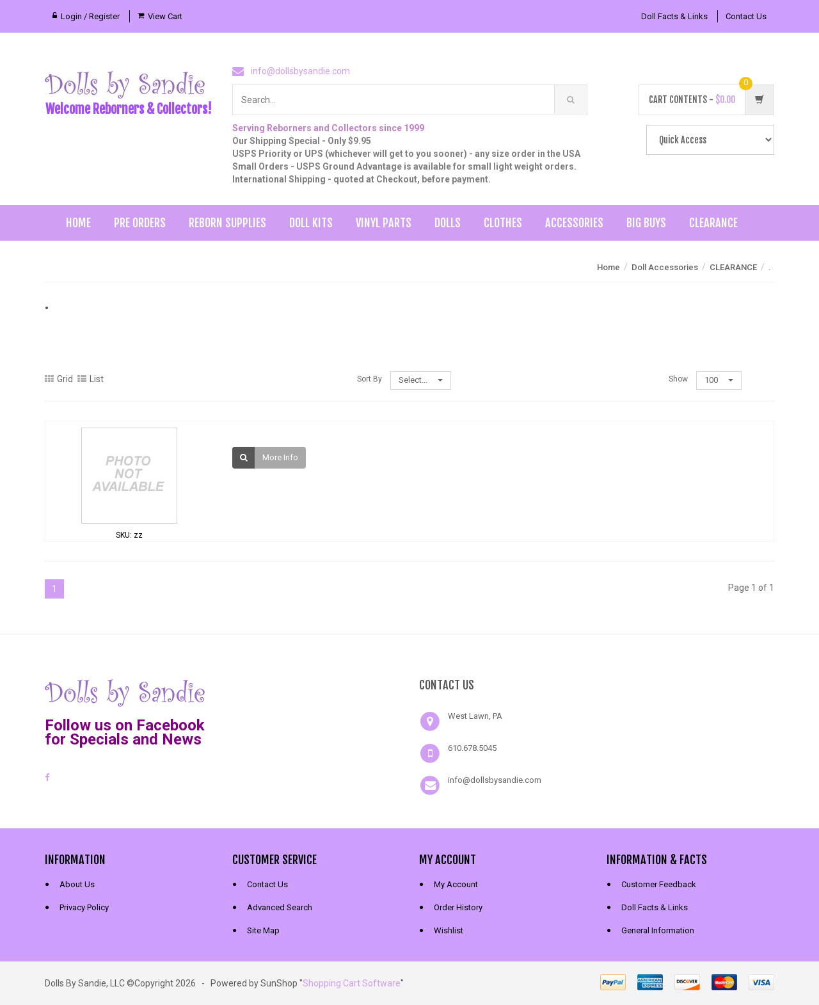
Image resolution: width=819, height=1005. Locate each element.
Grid (59, 379)
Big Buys (646, 223)
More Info (280, 457)
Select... (421, 380)
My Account (456, 884)
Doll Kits (311, 223)
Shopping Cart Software (352, 983)
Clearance (713, 223)
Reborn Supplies (227, 223)
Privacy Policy (84, 907)
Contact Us (746, 16)
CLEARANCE (733, 267)
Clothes (503, 223)
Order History (458, 907)
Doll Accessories (665, 267)
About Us (77, 884)
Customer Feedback (658, 884)
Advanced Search (279, 907)
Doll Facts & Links (674, 16)
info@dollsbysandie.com (300, 71)
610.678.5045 (472, 748)
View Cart (165, 16)
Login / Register (90, 16)
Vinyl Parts (383, 223)
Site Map (263, 930)
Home (78, 223)
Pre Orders (140, 223)
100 (718, 380)
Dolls (447, 223)
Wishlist (448, 930)
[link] (316, 691)
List (90, 379)
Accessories (574, 223)
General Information (657, 930)
